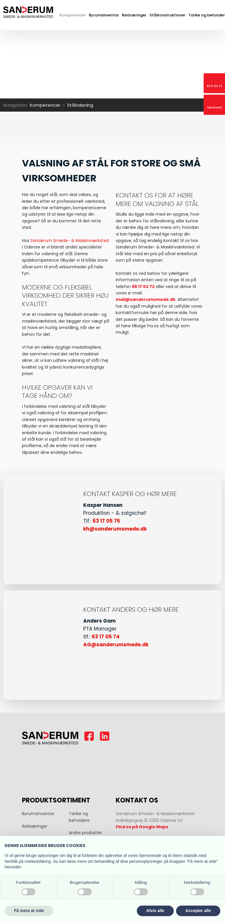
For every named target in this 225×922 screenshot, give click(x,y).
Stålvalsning (80, 105)
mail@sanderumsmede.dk (145, 299)
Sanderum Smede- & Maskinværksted (69, 240)
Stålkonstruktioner (167, 15)
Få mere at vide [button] (29, 910)
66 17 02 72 (143, 286)
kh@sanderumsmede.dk (115, 528)
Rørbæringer (134, 15)
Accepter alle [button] (198, 910)
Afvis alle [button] (155, 910)
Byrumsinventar (104, 15)
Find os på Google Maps (142, 827)
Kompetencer (72, 15)
